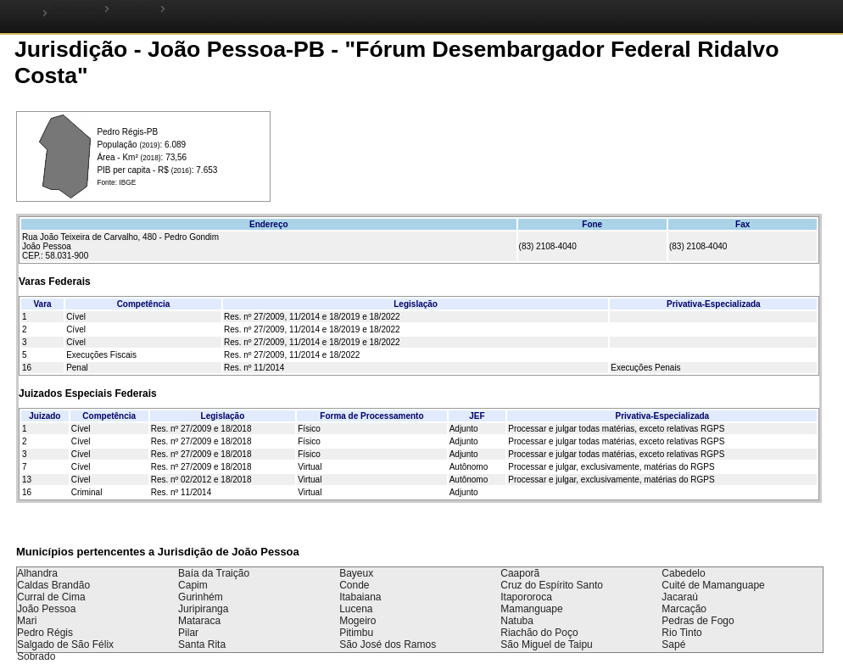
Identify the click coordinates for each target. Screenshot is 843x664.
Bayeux (356, 573)
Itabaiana (360, 597)
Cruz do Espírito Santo (551, 585)
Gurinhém (200, 597)
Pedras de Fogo (698, 621)
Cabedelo (683, 573)
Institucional (75, 8)
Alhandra (37, 573)
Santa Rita (202, 644)
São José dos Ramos (387, 644)
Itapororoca (526, 597)
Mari (26, 621)
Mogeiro (357, 621)
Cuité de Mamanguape (713, 585)
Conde (354, 585)
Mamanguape (531, 609)
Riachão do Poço (539, 633)
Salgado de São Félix (65, 644)
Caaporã (519, 573)
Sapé (673, 644)
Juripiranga (203, 609)
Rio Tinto (681, 633)
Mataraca (199, 621)
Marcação (684, 609)
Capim (193, 585)
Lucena (355, 609)
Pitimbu (356, 633)
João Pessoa (46, 609)
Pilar (188, 633)
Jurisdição (136, 8)
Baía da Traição (213, 573)
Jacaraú (680, 597)
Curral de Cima (51, 597)
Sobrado (36, 656)
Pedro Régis (45, 633)
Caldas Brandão (53, 585)
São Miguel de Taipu (546, 644)
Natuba (516, 621)
